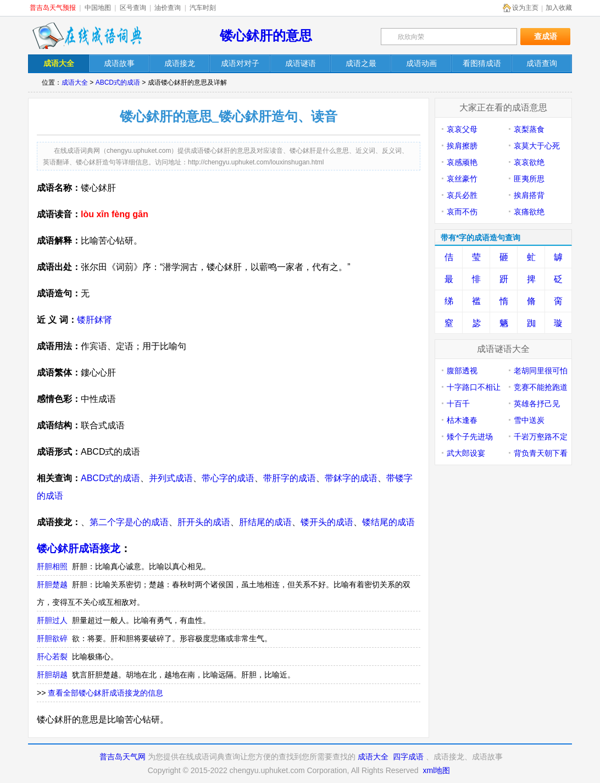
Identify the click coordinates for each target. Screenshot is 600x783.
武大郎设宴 (466, 453)
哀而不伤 (462, 211)
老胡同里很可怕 (541, 370)
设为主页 (525, 8)
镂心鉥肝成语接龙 (78, 548)
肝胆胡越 (52, 674)
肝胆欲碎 (52, 638)
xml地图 (436, 770)
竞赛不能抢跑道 (541, 387)
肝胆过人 (52, 620)
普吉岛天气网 (122, 756)
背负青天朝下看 (541, 453)
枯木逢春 (462, 420)
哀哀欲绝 (529, 162)
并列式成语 (171, 478)
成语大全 (75, 82)
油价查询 (167, 8)
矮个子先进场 (470, 436)
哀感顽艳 (462, 162)
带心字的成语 (228, 478)
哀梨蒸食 (529, 129)
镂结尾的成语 (388, 522)
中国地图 (98, 8)
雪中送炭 (529, 420)
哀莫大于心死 (537, 145)
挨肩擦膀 (462, 145)
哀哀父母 (462, 129)
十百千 (458, 403)
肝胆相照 (52, 566)
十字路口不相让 (474, 387)
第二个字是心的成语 (129, 522)
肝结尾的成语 (265, 522)
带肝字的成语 (289, 478)
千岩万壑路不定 (541, 436)
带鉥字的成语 (351, 478)
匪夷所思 (529, 178)
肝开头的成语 (203, 522)
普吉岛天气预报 (53, 8)
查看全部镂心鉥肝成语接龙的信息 (105, 692)
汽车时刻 (203, 8)
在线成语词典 (87, 36)
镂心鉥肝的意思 (266, 35)
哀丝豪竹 (462, 178)
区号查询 (133, 8)
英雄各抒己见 (537, 403)
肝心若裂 (52, 656)
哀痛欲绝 (529, 211)
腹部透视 (462, 370)
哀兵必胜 (462, 195)
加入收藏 (559, 8)
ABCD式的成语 (118, 82)
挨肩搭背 (529, 195)
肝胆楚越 (52, 584)
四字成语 (408, 756)
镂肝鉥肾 (94, 319)
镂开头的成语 (327, 522)
